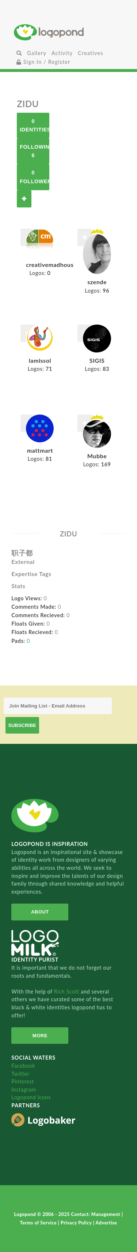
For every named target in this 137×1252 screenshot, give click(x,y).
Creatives (90, 53)
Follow (24, 198)
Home (68, 32)
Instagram (23, 1089)
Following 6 (34, 151)
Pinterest (22, 1081)
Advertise (106, 1223)
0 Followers (34, 177)
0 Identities (34, 125)
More (40, 1035)
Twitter (20, 1074)
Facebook (23, 1066)
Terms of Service (39, 1223)
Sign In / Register (43, 62)
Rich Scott (67, 991)
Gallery (36, 53)
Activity (62, 53)
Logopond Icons (30, 1097)
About (40, 912)
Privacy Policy (77, 1223)
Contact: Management (96, 1214)
